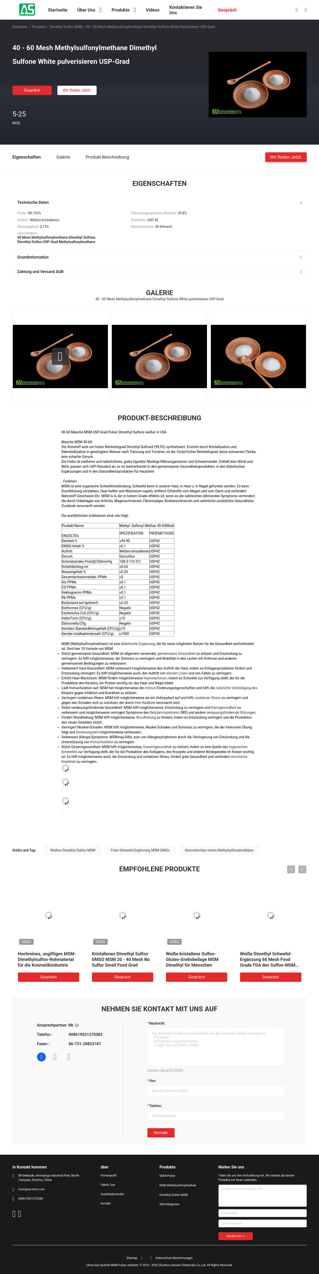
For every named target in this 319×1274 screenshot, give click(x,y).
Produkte (39, 27)
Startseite (20, 27)
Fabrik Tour (108, 1185)
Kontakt (161, 1132)
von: (152, 1081)
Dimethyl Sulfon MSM (66, 27)
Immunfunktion (102, 742)
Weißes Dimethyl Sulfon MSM (72, 850)
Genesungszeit (87, 732)
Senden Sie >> (236, 1236)
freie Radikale (145, 703)
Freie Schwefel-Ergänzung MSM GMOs (140, 850)
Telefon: (155, 1106)
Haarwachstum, (156, 678)
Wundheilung (146, 717)
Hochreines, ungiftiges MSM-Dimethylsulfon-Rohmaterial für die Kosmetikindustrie (47, 959)
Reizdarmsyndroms (164, 712)
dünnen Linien (177, 673)
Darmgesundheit (223, 708)
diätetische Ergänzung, (138, 644)
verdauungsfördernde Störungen (231, 712)
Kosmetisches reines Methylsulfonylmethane (219, 850)
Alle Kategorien (169, 1204)
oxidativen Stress (208, 698)
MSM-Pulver (168, 1176)
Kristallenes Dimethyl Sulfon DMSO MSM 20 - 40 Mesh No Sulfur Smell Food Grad (121, 959)
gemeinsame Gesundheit (176, 654)
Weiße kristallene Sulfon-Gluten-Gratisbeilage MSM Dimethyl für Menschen (192, 959)
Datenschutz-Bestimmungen (174, 1258)
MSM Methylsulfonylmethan (178, 1185)
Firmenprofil (108, 1175)
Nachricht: (157, 1023)
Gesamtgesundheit (157, 747)
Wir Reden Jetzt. (77, 90)
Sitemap (131, 1258)
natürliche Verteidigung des (236, 688)
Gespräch (32, 90)
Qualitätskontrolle (112, 1194)
